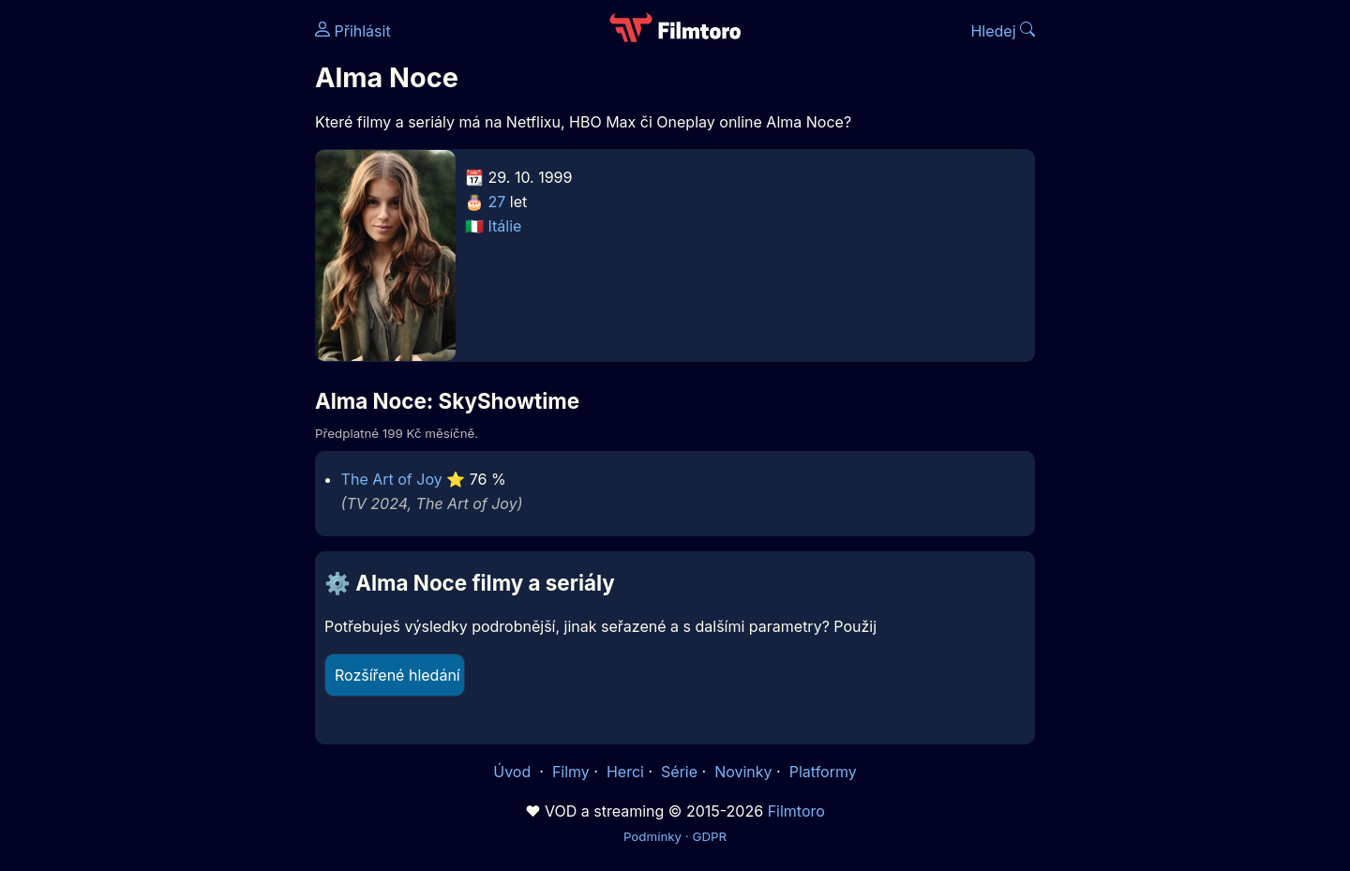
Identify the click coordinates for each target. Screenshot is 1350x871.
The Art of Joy (391, 479)
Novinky (743, 771)
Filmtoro (796, 811)
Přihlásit (353, 31)
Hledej (1002, 31)
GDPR (709, 836)
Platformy (823, 771)
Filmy (571, 771)
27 (497, 201)
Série (679, 771)
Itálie (505, 226)
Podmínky (652, 836)
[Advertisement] (179, 289)
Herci (625, 771)
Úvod (513, 771)
